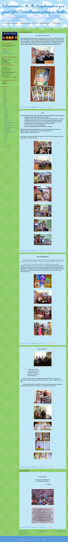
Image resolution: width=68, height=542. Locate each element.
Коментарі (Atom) (28, 533)
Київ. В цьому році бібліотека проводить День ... (9, 125)
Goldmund (40, 539)
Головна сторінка (42, 531)
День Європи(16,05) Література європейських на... (9, 128)
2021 (4, 96)
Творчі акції (15, 23)
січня (5, 139)
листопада (6, 111)
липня (5, 117)
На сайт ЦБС (6, 23)
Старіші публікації (62, 531)
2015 (4, 106)
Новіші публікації (23, 531)
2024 (4, 91)
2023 (4, 93)
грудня (5, 109)
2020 (4, 98)
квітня (5, 134)
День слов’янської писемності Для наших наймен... (9, 123)
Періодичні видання (25, 23)
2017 (4, 103)
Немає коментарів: (42, 107)
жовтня (5, 112)
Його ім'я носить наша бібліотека (41, 23)
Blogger (48, 539)
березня (5, 136)
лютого (5, 138)
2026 (4, 88)
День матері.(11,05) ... (10, 130)
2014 (4, 108)
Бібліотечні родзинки (5, 52)
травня (5, 121)
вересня (5, 114)
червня (5, 119)
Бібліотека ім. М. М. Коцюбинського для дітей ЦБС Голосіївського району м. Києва (33, 9)
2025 (4, 90)
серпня (5, 116)
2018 (4, 101)
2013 (4, 141)
